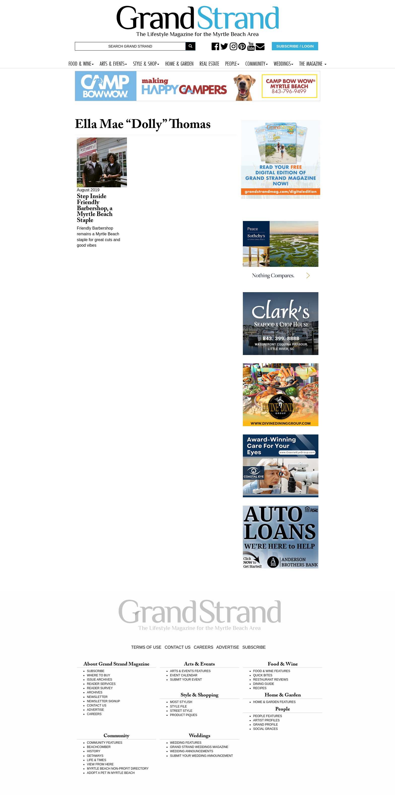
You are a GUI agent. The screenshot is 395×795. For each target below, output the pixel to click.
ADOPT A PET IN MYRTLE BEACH (111, 773)
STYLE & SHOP (146, 63)
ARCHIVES (94, 692)
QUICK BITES (262, 675)
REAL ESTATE (209, 63)
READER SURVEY (100, 688)
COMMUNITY (256, 63)
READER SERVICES (101, 684)
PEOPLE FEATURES (267, 716)
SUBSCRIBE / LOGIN (295, 46)
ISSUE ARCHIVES (99, 679)
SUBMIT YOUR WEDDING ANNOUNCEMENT (201, 756)
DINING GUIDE (263, 684)
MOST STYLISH (181, 702)
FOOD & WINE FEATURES (271, 671)
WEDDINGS (283, 63)
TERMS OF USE (146, 647)
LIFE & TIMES (96, 760)
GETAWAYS (95, 756)
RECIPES (260, 688)
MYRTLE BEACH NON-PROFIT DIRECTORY (117, 768)
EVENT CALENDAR (183, 675)
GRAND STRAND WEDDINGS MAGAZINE (199, 747)
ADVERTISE (227, 647)
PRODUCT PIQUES (183, 715)
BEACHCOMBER (99, 747)
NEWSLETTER (97, 697)
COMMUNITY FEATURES (104, 742)
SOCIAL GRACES (265, 729)
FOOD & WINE (81, 63)
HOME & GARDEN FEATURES (274, 702)
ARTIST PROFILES (266, 720)
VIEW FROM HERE (100, 764)
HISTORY (93, 751)
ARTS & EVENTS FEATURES (190, 671)
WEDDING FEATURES (185, 742)
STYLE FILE (178, 706)
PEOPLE (232, 63)
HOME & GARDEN (179, 63)
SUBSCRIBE (254, 647)
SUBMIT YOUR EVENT (186, 679)
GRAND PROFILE (265, 724)
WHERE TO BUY (98, 675)
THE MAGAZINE (312, 63)
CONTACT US (178, 647)
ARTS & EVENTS (113, 63)
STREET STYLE (181, 711)
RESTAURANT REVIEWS (270, 679)
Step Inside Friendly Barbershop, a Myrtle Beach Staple (95, 209)
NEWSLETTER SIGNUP (103, 701)
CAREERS (203, 647)
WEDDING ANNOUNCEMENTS (191, 751)
